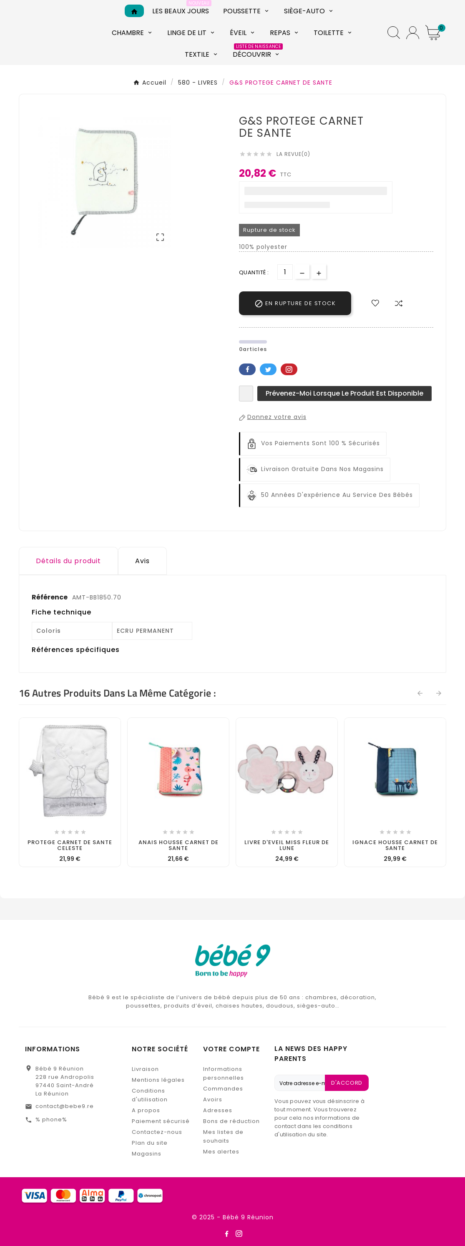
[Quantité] (285, 272)
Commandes (223, 1089)
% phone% (51, 1119)
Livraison (145, 1069)
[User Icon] (412, 32)
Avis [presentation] (142, 561)
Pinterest (289, 369)
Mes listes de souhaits (223, 1136)
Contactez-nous (157, 1132)
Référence (50, 597)
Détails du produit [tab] (68, 561)
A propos (146, 1110)
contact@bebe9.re (64, 1106)
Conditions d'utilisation (150, 1095)
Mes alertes (221, 1152)
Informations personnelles (223, 1073)
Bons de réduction (231, 1121)
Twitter (268, 369)
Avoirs (212, 1099)
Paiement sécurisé (161, 1121)
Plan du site (150, 1143)
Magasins (146, 1154)
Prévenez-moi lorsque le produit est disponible (344, 393)
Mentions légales (158, 1080)
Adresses (217, 1110)
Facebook (247, 369)
